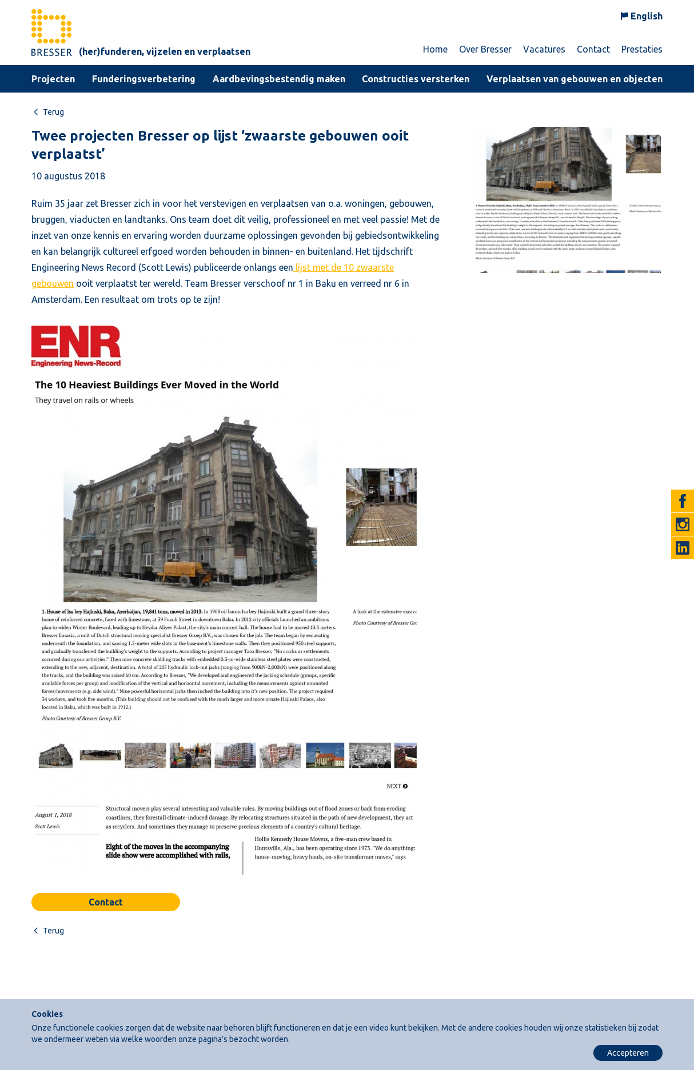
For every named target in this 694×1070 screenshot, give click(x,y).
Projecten (53, 79)
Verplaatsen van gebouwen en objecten (574, 79)
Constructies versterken (415, 79)
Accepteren (628, 1052)
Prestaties (642, 49)
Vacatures (544, 49)
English (647, 16)
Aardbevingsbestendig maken (279, 79)
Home (435, 49)
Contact (593, 49)
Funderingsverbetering (144, 79)
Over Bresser (485, 49)
